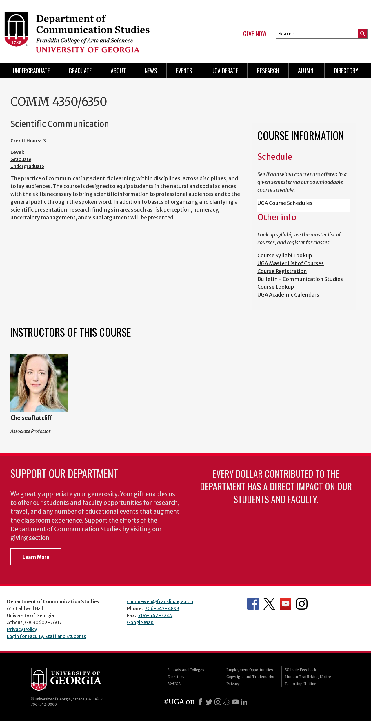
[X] (208, 701)
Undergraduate (31, 70)
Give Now (255, 33)
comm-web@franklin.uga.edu (160, 601)
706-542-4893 (162, 608)
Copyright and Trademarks (250, 677)
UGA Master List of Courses (290, 263)
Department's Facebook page (253, 604)
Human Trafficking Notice (308, 677)
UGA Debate (224, 70)
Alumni (306, 70)
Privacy (233, 684)
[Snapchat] (226, 701)
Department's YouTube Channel (285, 604)
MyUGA (174, 684)
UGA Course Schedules (284, 203)
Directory (346, 70)
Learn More (36, 557)
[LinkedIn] (244, 701)
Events (184, 70)
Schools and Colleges (186, 670)
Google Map (140, 622)
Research (268, 70)
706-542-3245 (155, 615)
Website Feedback (300, 670)
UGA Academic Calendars (288, 294)
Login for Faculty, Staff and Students (46, 636)
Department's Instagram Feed (302, 604)
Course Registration (282, 271)
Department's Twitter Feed (269, 604)
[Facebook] (200, 701)
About (118, 70)
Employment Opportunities (249, 670)
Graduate (80, 70)
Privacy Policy (22, 629)
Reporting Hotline (300, 684)
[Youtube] (235, 701)
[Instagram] (217, 701)
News (151, 70)
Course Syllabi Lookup (284, 255)
